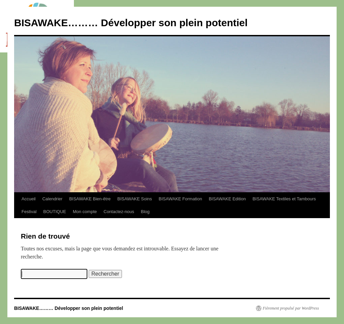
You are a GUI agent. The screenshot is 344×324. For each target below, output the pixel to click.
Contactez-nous (118, 211)
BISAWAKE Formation (180, 198)
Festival (29, 211)
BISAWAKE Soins (134, 198)
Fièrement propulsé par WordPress (291, 308)
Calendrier (52, 198)
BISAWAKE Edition (227, 198)
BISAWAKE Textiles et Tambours (284, 198)
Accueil (29, 198)
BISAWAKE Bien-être (90, 198)
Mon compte (85, 211)
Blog (145, 211)
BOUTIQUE (54, 211)
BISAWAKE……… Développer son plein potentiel (131, 22)
